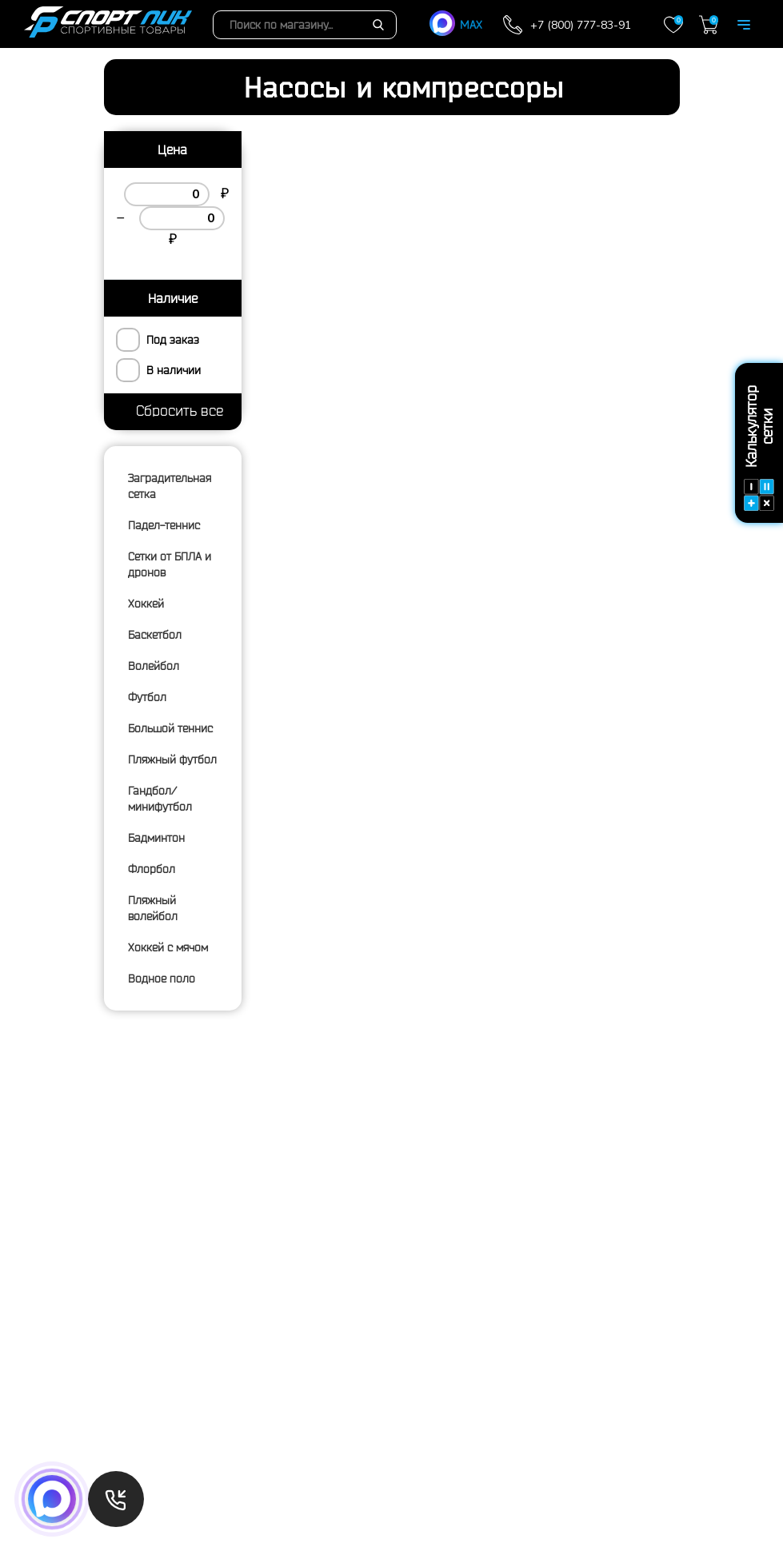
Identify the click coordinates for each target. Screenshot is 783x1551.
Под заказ (172, 339)
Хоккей (146, 603)
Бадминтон (156, 837)
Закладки (673, 24)
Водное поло (161, 978)
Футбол (147, 697)
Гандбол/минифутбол (160, 798)
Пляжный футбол (172, 759)
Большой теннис (170, 728)
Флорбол (151, 869)
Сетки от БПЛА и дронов (169, 564)
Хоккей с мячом (168, 947)
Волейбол (153, 666)
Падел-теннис (164, 525)
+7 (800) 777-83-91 (580, 25)
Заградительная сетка (169, 486)
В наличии (173, 370)
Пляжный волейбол (153, 908)
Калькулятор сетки (759, 448)
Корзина (708, 24)
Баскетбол (155, 634)
